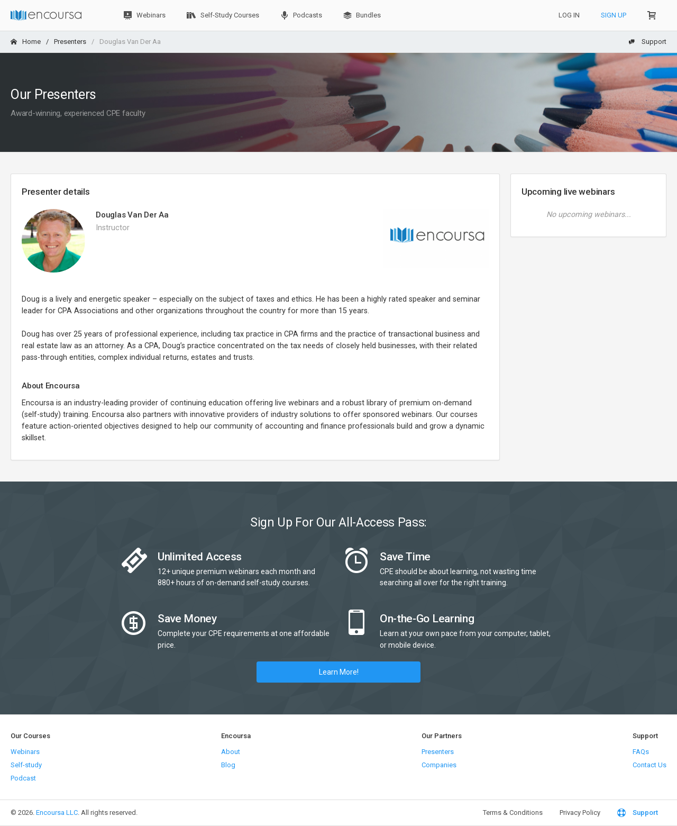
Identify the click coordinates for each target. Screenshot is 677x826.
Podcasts (301, 15)
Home (26, 42)
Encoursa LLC (57, 812)
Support (647, 42)
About (230, 752)
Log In (569, 15)
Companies (439, 765)
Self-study (26, 765)
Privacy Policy (580, 812)
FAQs (641, 752)
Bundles (362, 15)
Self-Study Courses (223, 15)
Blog (228, 765)
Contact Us (649, 765)
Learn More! (339, 672)
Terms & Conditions (513, 812)
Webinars (145, 15)
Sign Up (613, 15)
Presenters (70, 42)
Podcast (23, 778)
